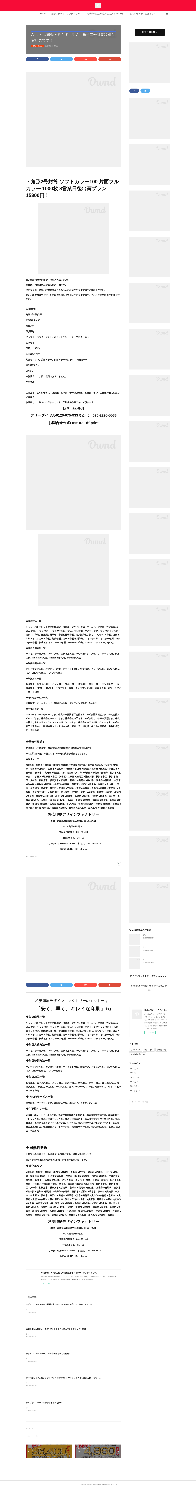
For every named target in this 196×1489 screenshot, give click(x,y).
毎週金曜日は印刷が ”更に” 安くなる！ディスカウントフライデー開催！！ (58, 1329)
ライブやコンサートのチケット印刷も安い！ (45, 1403)
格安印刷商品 (37, 46)
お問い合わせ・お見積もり (143, 13)
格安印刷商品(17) (31, 856)
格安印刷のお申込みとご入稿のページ (105, 13)
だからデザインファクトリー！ (66, 13)
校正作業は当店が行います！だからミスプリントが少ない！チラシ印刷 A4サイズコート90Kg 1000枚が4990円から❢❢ (77, 1378)
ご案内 (161, 1050)
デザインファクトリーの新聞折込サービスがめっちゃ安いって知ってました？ (59, 1304)
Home (43, 13)
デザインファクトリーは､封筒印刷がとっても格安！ (48, 1353)
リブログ (135, 1050)
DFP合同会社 (148, 32)
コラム (148, 1050)
